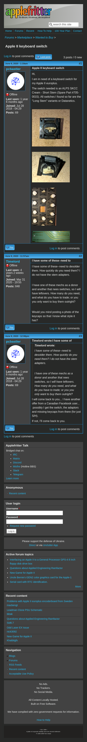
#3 (80, 336)
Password (13, 517)
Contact (77, 31)
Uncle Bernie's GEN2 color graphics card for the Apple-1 (41, 577)
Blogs (12, 656)
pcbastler (13, 69)
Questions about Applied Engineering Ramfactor (36, 568)
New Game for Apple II (22, 572)
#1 (80, 63)
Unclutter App (50, 545)
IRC (15, 454)
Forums (19, 31)
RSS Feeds (15, 664)
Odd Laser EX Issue (18, 627)
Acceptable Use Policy (21, 673)
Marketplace (24, 37)
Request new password (23, 525)
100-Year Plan (62, 31)
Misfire (16, 466)
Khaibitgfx (12, 640)
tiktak (10, 614)
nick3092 (12, 631)
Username (13, 508)
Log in (8, 56)
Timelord (13, 261)
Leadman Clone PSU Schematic (24, 610)
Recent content (17, 493)
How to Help (43, 720)
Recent (30, 31)
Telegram (18, 474)
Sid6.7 (10, 622)
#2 (80, 256)
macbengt (12, 605)
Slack (16, 470)
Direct (32, 545)
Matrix (16, 458)
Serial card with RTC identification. (29, 582)
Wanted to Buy (44, 37)
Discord (17, 462)
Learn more (12, 478)
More (78, 586)
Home (8, 31)
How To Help (45, 31)
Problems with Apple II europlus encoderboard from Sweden (40, 601)
